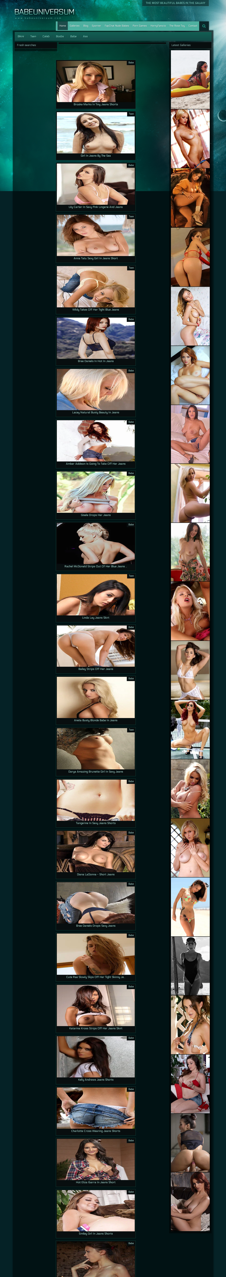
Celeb (46, 36)
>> (90, 1255)
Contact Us (178, 1265)
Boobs (60, 36)
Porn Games (140, 25)
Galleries (75, 25)
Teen (33, 36)
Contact (192, 25)
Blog (85, 25)
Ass (85, 36)
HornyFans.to (158, 25)
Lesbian (198, 1265)
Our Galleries (162, 1265)
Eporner (96, 25)
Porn (189, 1265)
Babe (73, 36)
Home (62, 25)
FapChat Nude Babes (117, 25)
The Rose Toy (177, 25)
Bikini (21, 36)
